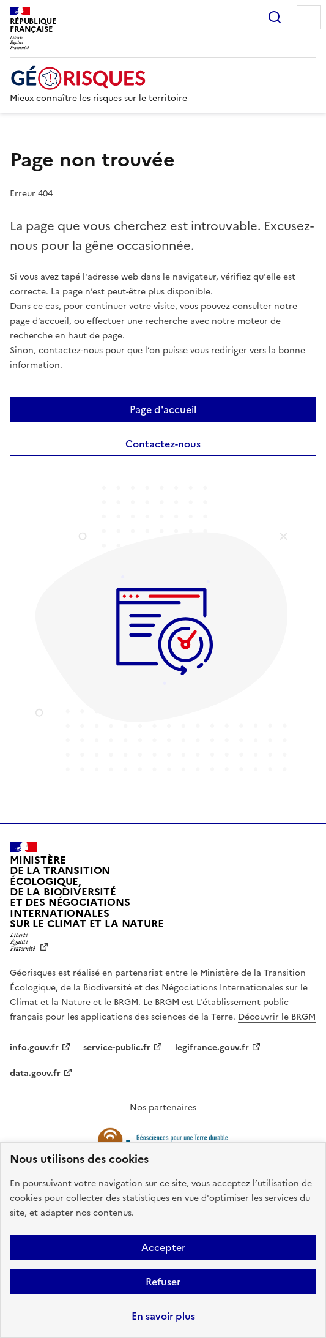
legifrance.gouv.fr (212, 1047)
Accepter (163, 1247)
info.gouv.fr (34, 1047)
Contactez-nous (163, 443)
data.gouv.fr (35, 1073)
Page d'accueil (163, 409)
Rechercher (274, 17)
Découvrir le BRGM (277, 1017)
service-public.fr (116, 1047)
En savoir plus (163, 1316)
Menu (309, 17)
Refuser (163, 1281)
